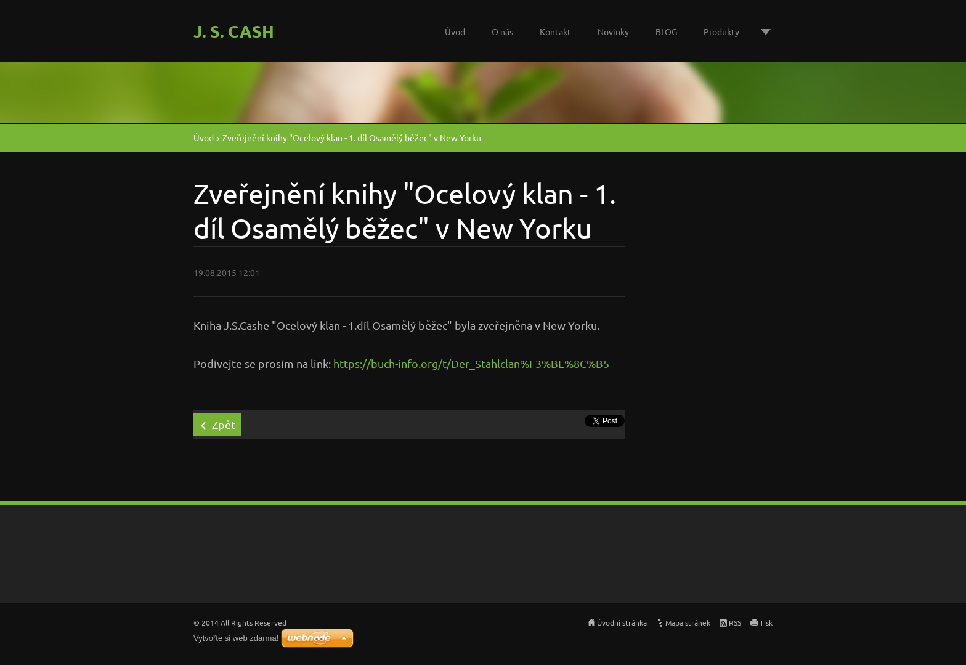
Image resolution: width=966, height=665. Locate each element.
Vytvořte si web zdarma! (235, 638)
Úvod (455, 31)
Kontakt (555, 31)
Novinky (613, 31)
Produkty (721, 31)
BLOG (666, 31)
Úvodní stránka (622, 622)
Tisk (766, 622)
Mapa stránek (687, 622)
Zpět (223, 424)
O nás (502, 31)
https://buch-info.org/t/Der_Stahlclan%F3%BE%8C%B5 (471, 363)
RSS (735, 622)
